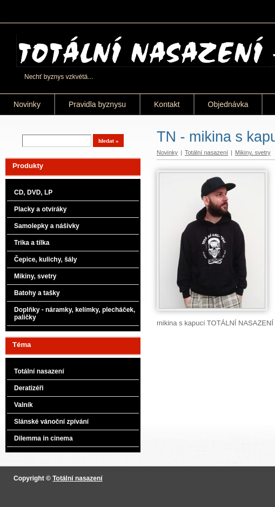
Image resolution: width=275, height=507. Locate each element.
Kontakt (167, 104)
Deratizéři (29, 388)
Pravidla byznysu (97, 104)
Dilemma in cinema (43, 438)
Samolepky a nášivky (46, 226)
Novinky (27, 104)
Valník (23, 405)
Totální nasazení (39, 371)
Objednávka (228, 104)
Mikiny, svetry (35, 276)
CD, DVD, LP (33, 192)
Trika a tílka (31, 242)
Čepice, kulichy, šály (45, 259)
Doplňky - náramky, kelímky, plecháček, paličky (74, 313)
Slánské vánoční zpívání (51, 421)
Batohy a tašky (37, 293)
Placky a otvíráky (40, 209)
